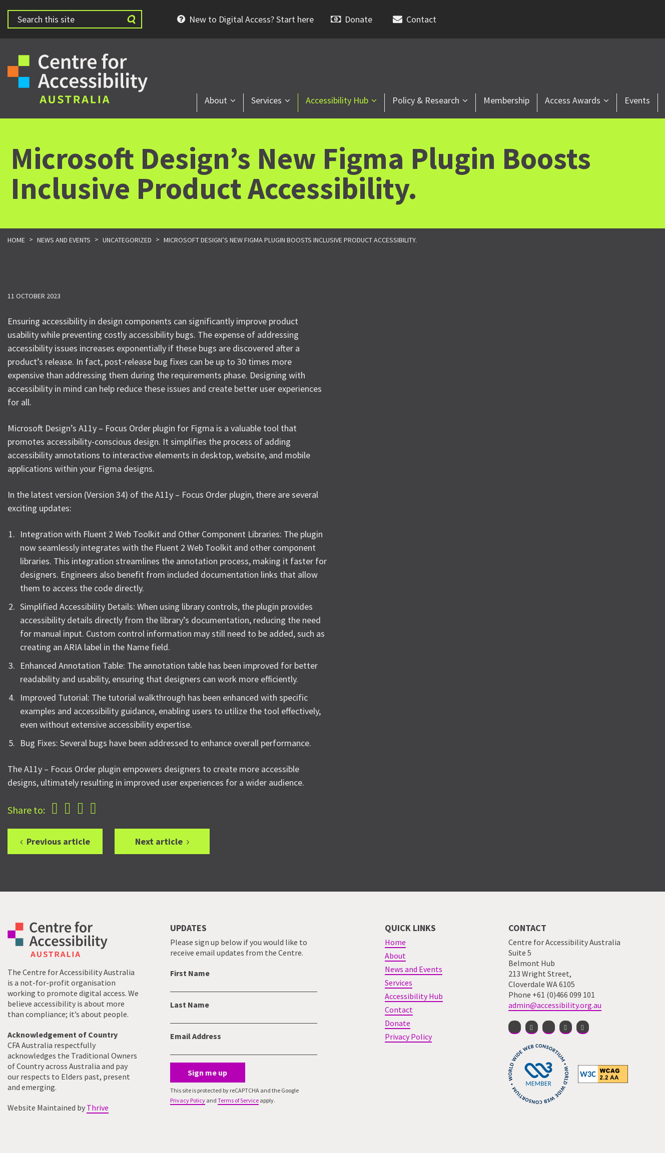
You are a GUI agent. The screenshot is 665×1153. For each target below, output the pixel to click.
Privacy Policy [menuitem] (408, 1037)
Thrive (98, 1108)
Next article (159, 841)
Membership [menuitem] (506, 100)
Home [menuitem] (395, 942)
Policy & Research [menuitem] (425, 100)
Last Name (189, 1005)
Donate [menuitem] (358, 19)
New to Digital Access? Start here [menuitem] (251, 19)
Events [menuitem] (637, 100)
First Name (190, 973)
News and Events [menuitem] (413, 969)
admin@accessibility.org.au (554, 1005)
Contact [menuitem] (421, 19)
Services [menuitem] (266, 100)
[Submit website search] (131, 19)
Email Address (195, 1036)
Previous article (58, 841)
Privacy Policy (187, 1100)
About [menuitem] (216, 100)
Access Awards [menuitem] (572, 100)
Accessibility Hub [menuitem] (337, 100)
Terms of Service (238, 1100)
